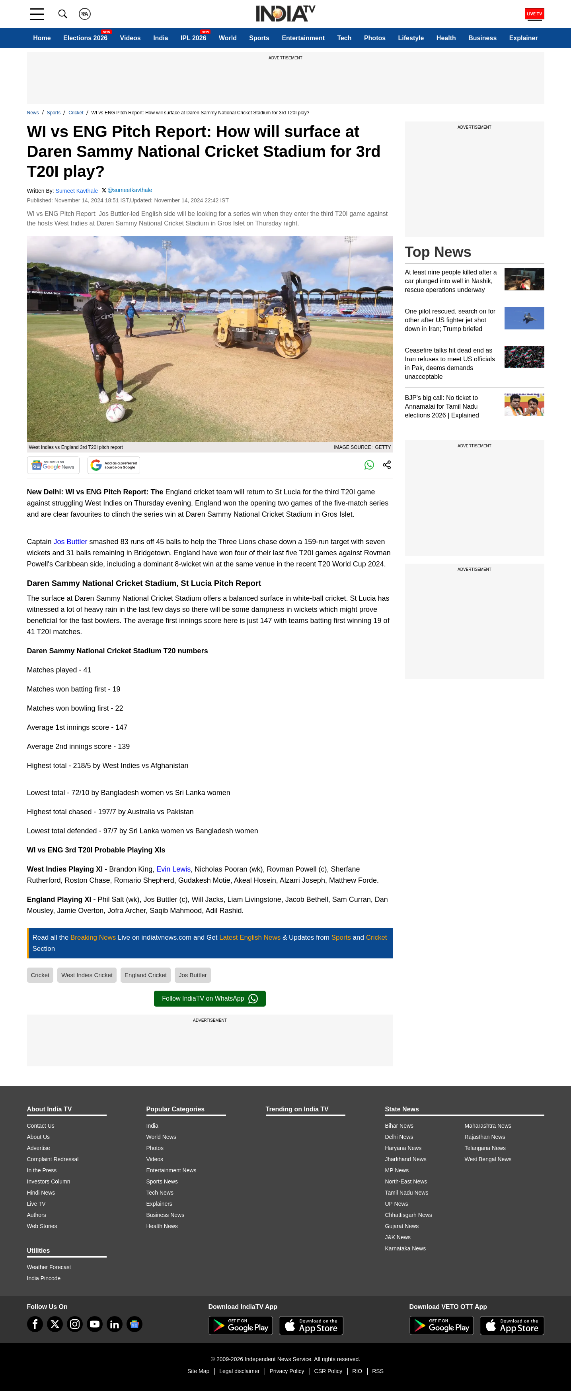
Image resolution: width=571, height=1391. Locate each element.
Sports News (162, 1181)
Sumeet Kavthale (77, 191)
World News (161, 1137)
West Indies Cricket (87, 975)
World (228, 38)
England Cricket (146, 975)
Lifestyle (411, 38)
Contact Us (41, 1126)
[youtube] (95, 1324)
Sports (259, 38)
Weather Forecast (49, 1267)
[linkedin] (115, 1324)
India (160, 38)
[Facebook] (35, 1324)
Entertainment (303, 38)
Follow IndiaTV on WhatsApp (209, 998)
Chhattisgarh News (408, 1215)
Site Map (198, 1371)
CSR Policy (328, 1371)
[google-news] (134, 1324)
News (33, 113)
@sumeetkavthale (129, 190)
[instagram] (75, 1324)
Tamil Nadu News (407, 1192)
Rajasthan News (485, 1137)
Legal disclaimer (239, 1371)
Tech (344, 38)
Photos (375, 38)
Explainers (159, 1204)
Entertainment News (171, 1170)
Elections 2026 (85, 38)
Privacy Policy (286, 1371)
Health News (162, 1226)
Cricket (75, 113)
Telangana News (485, 1148)
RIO (357, 1371)
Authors (36, 1215)
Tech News (159, 1192)
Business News (165, 1215)
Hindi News (41, 1192)
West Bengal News (488, 1159)
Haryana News (403, 1148)
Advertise (38, 1148)
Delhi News (399, 1137)
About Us (38, 1137)
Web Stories (42, 1226)
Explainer (523, 38)
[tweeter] (55, 1324)
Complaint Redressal (53, 1159)
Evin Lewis (173, 869)
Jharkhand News (406, 1159)
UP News (396, 1204)
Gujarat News (402, 1226)
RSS (378, 1371)
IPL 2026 (194, 38)
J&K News (398, 1237)
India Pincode (44, 1278)
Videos (130, 38)
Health (446, 38)
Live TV (36, 1204)
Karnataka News (405, 1248)
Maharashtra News (488, 1126)
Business (482, 38)
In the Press (42, 1170)
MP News (397, 1170)
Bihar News (399, 1126)
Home (42, 38)
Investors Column (48, 1181)
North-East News (406, 1181)
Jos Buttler (71, 542)
